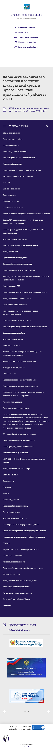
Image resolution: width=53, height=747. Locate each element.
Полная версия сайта (27, 42)
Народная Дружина (11, 500)
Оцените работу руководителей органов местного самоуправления (24, 231)
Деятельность (8, 481)
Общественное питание (12, 208)
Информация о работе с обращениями (19, 158)
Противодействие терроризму (15, 506)
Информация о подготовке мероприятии (20, 581)
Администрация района (13, 139)
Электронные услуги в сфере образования (20, 245)
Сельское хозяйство (11, 201)
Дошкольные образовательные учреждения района (24, 531)
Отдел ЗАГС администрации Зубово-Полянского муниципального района (23, 221)
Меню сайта (23, 33)
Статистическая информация (15, 305)
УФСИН (6, 494)
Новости (6, 183)
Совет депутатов (9, 195)
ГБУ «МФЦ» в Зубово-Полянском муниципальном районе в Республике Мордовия (23, 394)
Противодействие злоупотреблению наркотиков (23, 568)
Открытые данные (10, 475)
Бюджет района (9, 374)
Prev (4, 711)
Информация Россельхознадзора (16, 469)
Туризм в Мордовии (11, 574)
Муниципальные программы (15, 239)
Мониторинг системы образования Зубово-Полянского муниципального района (26, 278)
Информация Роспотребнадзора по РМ (19, 440)
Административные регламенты (16, 587)
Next (48, 711)
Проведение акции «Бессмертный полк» (19, 380)
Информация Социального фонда (17, 299)
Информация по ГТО (11, 286)
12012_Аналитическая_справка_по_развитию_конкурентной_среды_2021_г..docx (29, 109)
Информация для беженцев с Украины (19, 270)
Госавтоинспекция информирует (17, 408)
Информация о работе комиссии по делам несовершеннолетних (20, 312)
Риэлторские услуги (11, 345)
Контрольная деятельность (14, 562)
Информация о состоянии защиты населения (22, 170)
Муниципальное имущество (15, 518)
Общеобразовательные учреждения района (21, 525)
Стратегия (7, 487)
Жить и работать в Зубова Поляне (17, 599)
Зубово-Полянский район (26, 14)
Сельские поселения (26, 28)
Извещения (7, 605)
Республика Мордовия (26, 18)
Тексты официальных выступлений (18, 176)
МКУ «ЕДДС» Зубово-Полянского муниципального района (24, 460)
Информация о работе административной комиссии (25, 292)
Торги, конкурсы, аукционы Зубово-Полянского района (26, 214)
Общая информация (11, 133)
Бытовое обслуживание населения (17, 264)
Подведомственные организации (17, 321)
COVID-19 (6, 543)
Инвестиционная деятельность (16, 453)
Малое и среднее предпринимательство (19, 361)
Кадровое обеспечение (12, 164)
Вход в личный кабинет (28, 47)
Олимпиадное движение (13, 556)
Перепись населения (11, 512)
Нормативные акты (11, 145)
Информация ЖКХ (10, 252)
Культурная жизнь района (13, 367)
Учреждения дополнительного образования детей (24, 537)
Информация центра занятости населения (20, 386)
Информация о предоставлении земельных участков (25, 327)
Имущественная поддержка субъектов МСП (21, 549)
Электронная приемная (28, 37)
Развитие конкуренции (12, 402)
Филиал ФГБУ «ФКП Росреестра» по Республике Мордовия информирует (22, 353)
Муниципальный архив (13, 339)
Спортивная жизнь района (14, 333)
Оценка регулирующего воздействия (18, 447)
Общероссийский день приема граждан (19, 434)
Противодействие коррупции (15, 258)
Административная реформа (15, 152)
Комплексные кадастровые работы (17, 593)
